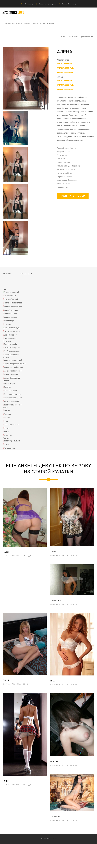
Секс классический (11, 292)
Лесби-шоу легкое (11, 355)
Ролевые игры (9, 448)
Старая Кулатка (68, 4)
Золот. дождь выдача (12, 394)
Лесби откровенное (12, 351)
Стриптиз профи (10, 344)
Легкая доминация (11, 425)
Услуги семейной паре (13, 303)
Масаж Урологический (13, 371)
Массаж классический (13, 360)
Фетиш (6, 432)
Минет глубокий (10, 314)
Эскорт (7, 444)
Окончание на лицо (12, 331)
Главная (7, 24)
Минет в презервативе (13, 306)
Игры (6, 421)
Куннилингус (9, 321)
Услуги (7, 274)
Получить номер (72, 196)
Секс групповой (10, 339)
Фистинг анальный (11, 401)
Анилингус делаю (11, 391)
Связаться (26, 274)
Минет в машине (10, 317)
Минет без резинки (11, 310)
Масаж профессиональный (15, 364)
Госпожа (7, 414)
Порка (6, 428)
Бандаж (7, 410)
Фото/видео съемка (12, 441)
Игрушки (7, 324)
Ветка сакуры (9, 384)
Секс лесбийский (11, 299)
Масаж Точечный (11, 375)
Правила (28, 4)
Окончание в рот (10, 335)
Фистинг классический (13, 405)
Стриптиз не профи (12, 348)
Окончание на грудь (12, 328)
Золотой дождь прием (13, 398)
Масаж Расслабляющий (13, 367)
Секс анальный (10, 296)
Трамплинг (8, 435)
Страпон (7, 387)
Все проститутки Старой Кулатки (29, 24)
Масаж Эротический (12, 378)
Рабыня (7, 418)
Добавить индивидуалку (47, 4)
